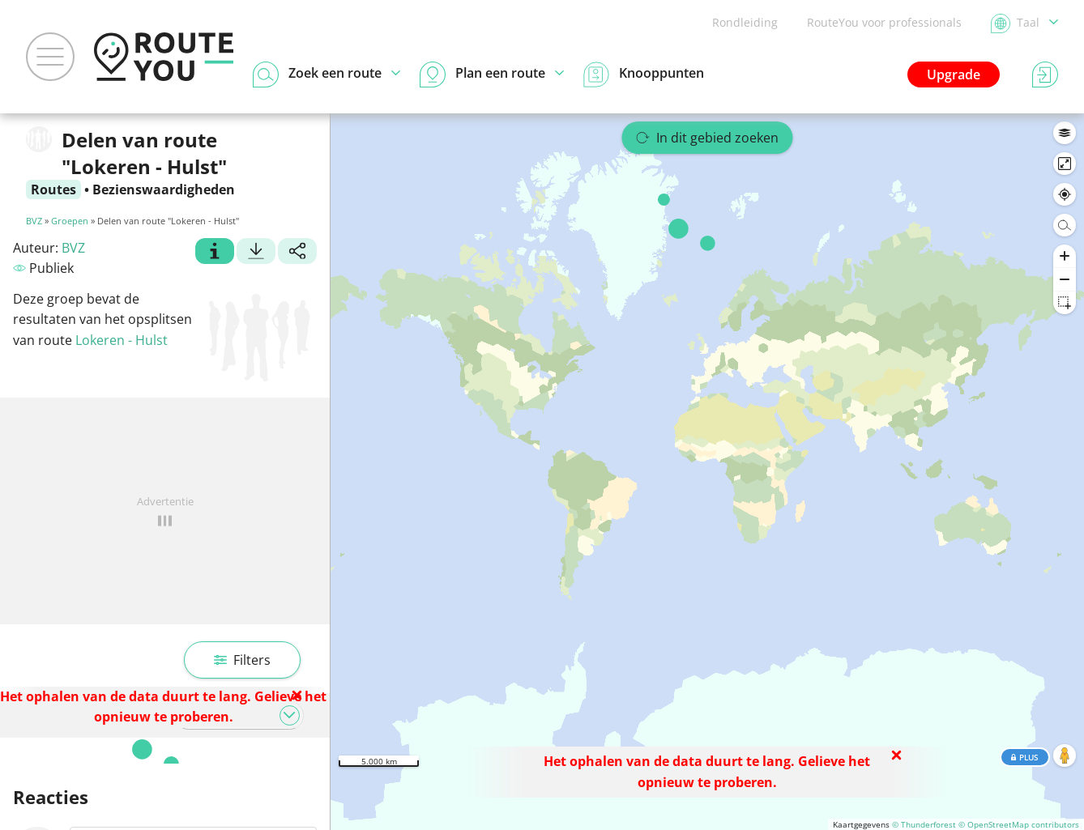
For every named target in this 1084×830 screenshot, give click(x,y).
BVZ (34, 221)
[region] (707, 471)
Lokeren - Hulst (121, 340)
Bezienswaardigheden (163, 189)
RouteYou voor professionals (884, 22)
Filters (242, 660)
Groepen (69, 221)
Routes (53, 189)
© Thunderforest (924, 824)
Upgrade (953, 74)
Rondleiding (745, 22)
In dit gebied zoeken (708, 138)
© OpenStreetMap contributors (1018, 824)
